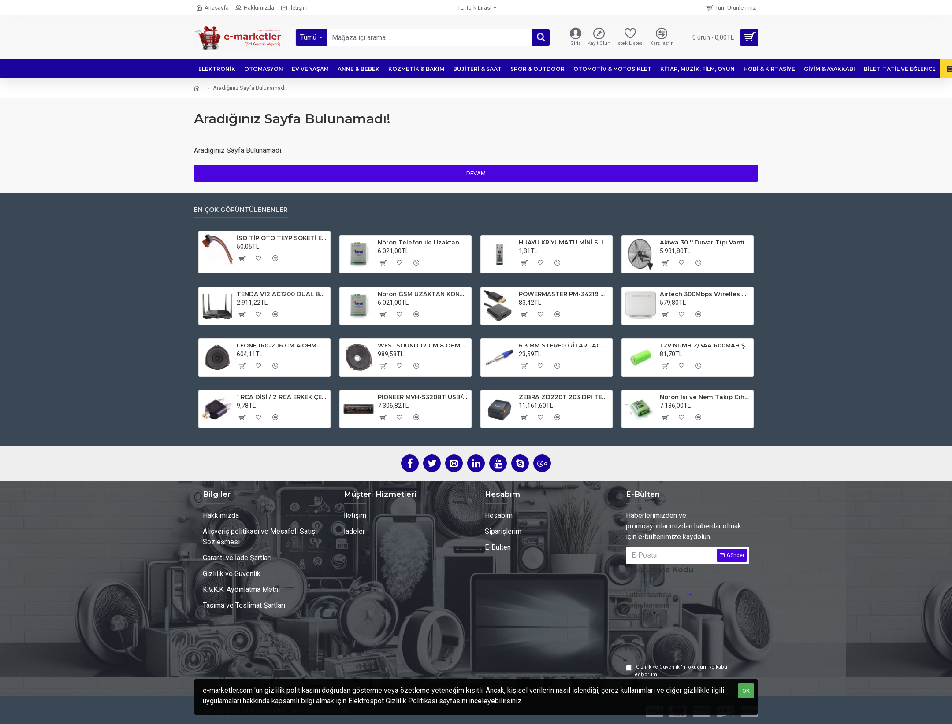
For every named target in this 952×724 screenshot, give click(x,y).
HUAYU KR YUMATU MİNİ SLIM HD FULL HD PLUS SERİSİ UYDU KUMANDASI (564, 240)
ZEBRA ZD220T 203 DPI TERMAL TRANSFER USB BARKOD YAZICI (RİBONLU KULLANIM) (564, 394)
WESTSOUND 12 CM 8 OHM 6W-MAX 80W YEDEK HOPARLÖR (423, 343)
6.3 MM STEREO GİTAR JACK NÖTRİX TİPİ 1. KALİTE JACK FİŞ (564, 343)
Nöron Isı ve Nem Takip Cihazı (705, 394)
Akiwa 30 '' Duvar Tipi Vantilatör (705, 240)
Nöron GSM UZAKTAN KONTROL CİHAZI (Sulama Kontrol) (423, 291)
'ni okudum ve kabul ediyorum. (677, 670)
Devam (476, 173)
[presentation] (687, 637)
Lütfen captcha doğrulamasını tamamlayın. (648, 603)
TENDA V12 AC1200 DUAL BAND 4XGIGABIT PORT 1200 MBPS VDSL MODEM (282, 291)
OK (746, 690)
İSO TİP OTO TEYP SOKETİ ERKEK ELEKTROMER (282, 236)
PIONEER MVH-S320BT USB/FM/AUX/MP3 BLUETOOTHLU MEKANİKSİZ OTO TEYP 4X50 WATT (423, 394)
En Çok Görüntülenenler (241, 207)
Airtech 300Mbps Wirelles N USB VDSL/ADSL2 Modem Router (705, 291)
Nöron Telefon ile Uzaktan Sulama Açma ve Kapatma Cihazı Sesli (423, 240)
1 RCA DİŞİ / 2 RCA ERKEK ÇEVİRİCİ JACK (282, 394)
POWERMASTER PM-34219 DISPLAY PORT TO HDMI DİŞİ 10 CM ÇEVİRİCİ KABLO (564, 291)
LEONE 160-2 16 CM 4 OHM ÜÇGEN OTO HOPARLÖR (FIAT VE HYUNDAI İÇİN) (282, 343)
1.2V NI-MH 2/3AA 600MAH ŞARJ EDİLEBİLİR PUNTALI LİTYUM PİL (705, 343)
